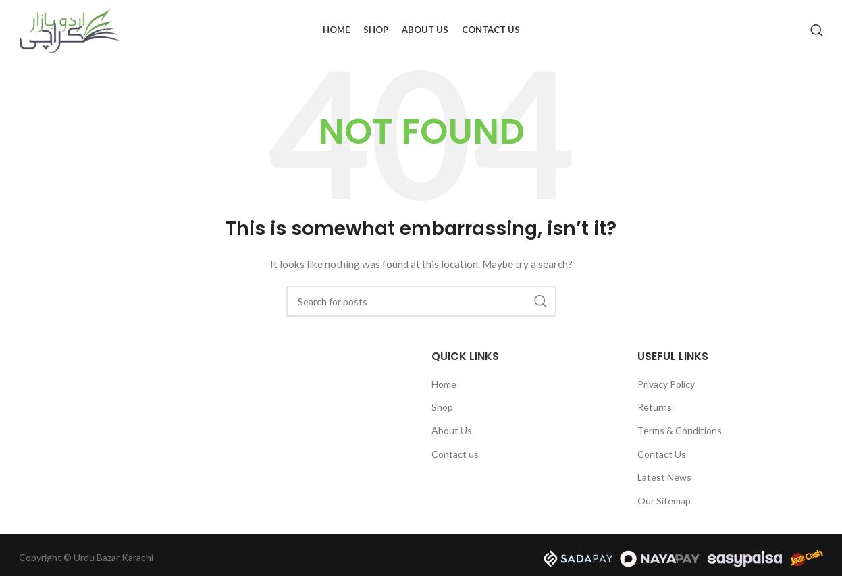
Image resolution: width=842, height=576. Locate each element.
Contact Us (661, 454)
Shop (442, 407)
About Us (451, 430)
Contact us (455, 454)
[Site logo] (69, 29)
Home (443, 384)
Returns (654, 407)
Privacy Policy (666, 384)
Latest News (664, 477)
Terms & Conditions (679, 430)
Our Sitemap (664, 500)
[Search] (817, 30)
